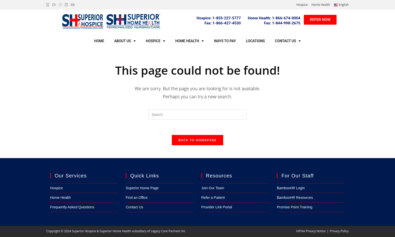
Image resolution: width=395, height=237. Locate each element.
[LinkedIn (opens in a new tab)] (66, 4)
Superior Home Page (142, 188)
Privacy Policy (339, 231)
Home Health (320, 5)
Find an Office (137, 198)
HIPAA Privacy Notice (310, 231)
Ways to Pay (225, 41)
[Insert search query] (197, 115)
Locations (255, 41)
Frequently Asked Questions (72, 207)
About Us (125, 41)
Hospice (302, 5)
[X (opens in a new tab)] (48, 4)
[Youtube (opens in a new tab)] (72, 4)
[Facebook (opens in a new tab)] (54, 4)
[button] (223, 23)
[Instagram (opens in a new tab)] (60, 4)
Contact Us (288, 41)
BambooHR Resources (295, 198)
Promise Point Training (294, 207)
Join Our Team (212, 188)
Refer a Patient (213, 198)
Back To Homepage (197, 140)
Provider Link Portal (216, 207)
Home (99, 41)
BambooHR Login (291, 188)
